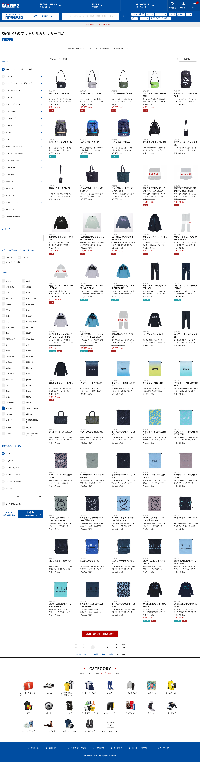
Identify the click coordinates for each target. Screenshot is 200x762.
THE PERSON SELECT (14, 211)
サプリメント (11, 162)
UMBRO (9, 398)
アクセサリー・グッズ (14, 141)
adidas (28, 259)
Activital (9, 259)
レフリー (9, 120)
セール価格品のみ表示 (14, 476)
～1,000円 (9, 433)
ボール (8, 127)
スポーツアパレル (12, 197)
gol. (7, 322)
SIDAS (28, 374)
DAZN (8, 293)
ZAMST (8, 411)
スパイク (150, 14)
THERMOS (9, 392)
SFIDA (8, 374)
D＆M (28, 288)
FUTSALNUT (10, 317)
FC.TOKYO (30, 305)
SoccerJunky (10, 380)
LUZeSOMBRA (11, 334)
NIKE (28, 351)
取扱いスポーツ (48, 5)
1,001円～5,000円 (12, 440)
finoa (8, 311)
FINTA (28, 311)
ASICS (28, 265)
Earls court (10, 305)
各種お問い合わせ (78, 748)
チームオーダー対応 (13, 245)
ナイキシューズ (161, 14)
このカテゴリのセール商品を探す (99, 634)
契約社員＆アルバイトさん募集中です (100, 24)
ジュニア (25, 241)
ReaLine (9, 369)
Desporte (29, 293)
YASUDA (29, 405)
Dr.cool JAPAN (31, 299)
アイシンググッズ (12, 183)
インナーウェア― (12, 155)
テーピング (10, 176)
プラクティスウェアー (14, 85)
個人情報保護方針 (139, 748)
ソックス (9, 92)
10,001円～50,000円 (13, 454)
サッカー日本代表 (138, 14)
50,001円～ (10, 461)
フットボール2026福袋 (14, 148)
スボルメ (181, 14)
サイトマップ (163, 748)
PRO (7, 363)
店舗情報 (95, 5)
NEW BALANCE (11, 351)
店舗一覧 (35, 748)
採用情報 (118, 748)
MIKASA (9, 340)
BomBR (8, 282)
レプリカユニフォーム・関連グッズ (19, 78)
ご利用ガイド (54, 748)
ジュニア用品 (11, 106)
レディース (10, 241)
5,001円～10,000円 (13, 447)
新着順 (187, 59)
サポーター (10, 169)
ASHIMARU (10, 265)
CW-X (8, 288)
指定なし (9, 426)
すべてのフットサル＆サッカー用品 (19, 64)
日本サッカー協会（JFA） (32, 412)
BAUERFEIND (31, 276)
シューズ (9, 70)
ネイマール (144, 18)
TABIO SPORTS (32, 386)
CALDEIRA (30, 282)
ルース (189, 14)
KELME (29, 328)
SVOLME (8, 40)
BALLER (9, 276)
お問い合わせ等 (142, 5)
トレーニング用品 (12, 190)
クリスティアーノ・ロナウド (160, 18)
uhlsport (29, 392)
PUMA (28, 363)
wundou (9, 405)
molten (8, 346)
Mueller (29, 346)
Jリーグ (135, 18)
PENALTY (9, 357)
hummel (9, 328)
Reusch (29, 369)
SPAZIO (29, 380)
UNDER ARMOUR (32, 398)
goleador (29, 322)
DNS (7, 299)
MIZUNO (29, 340)
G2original (30, 317)
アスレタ (172, 14)
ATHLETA (9, 270)
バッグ (8, 134)
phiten (28, 357)
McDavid (29, 334)
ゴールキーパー (11, 113)
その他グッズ (11, 204)
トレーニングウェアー (14, 99)
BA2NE (28, 270)
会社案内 (100, 748)
